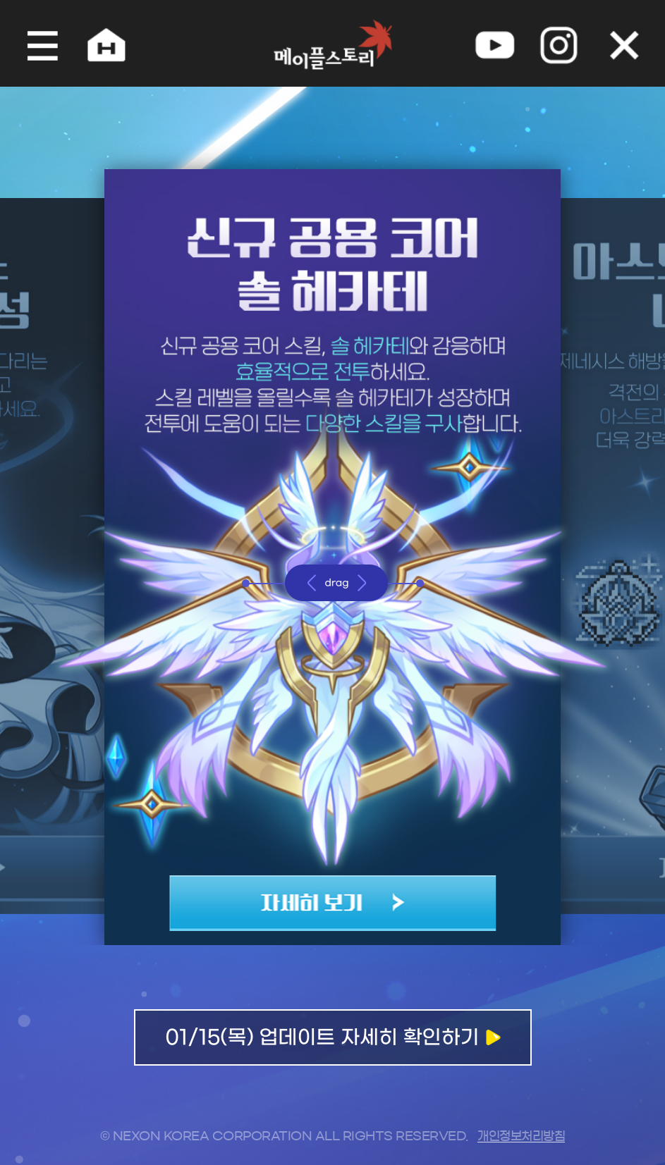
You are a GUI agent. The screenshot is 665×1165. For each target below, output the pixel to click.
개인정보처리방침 (521, 1136)
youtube (498, 43)
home (99, 43)
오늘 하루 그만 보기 (632, 43)
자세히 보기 (332, 894)
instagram (565, 43)
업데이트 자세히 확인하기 (333, 1046)
